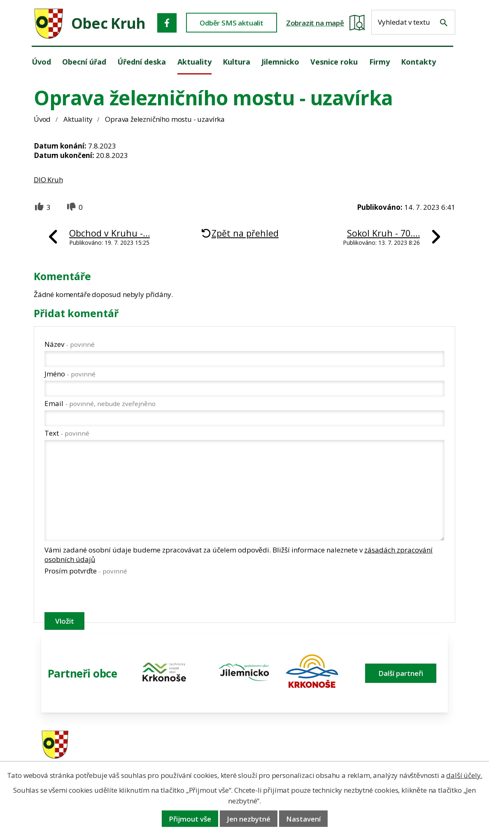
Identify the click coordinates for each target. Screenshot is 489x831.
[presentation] (107, 595)
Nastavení (303, 819)
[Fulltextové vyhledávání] (413, 22)
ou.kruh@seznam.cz (403, 745)
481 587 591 (299, 745)
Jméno (69, 373)
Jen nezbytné (248, 819)
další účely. (464, 775)
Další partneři (400, 673)
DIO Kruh (48, 179)
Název (69, 344)
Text (66, 433)
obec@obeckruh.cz (401, 756)
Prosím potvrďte (85, 571)
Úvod (42, 119)
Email (100, 403)
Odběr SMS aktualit (231, 23)
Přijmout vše (190, 819)
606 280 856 (299, 756)
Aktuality (77, 119)
